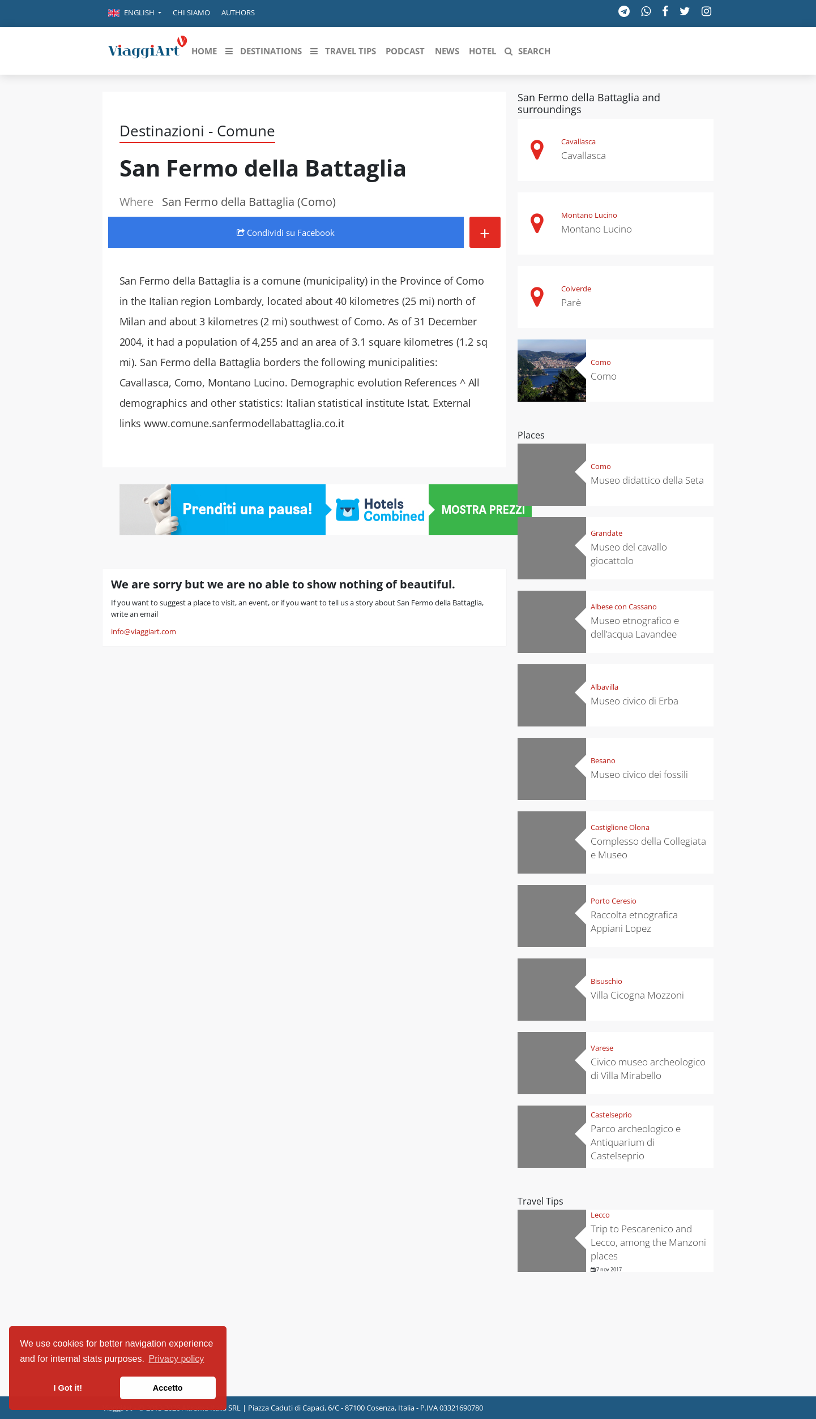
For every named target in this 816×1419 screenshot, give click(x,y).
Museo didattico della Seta (647, 480)
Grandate (606, 533)
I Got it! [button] (68, 1387)
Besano (603, 760)
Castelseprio (611, 1115)
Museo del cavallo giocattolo (629, 553)
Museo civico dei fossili (639, 774)
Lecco (600, 1215)
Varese (602, 1048)
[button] (134, 14)
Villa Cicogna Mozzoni (637, 994)
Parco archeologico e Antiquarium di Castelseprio (636, 1142)
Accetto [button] (168, 1387)
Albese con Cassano (624, 606)
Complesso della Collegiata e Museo (648, 848)
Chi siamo (191, 12)
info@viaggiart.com (143, 631)
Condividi (286, 232)
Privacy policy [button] (176, 1359)
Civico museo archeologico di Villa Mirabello (648, 1068)
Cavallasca (578, 141)
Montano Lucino (589, 215)
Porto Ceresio (613, 901)
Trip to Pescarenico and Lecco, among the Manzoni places (648, 1242)
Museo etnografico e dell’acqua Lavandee (635, 627)
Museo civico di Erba (634, 700)
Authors (238, 12)
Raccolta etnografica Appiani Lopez (634, 921)
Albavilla (604, 687)
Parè (571, 302)
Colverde (576, 288)
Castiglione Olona (620, 827)
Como (601, 362)
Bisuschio (606, 981)
